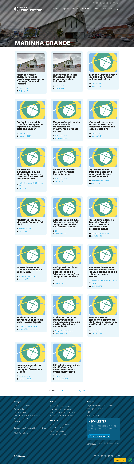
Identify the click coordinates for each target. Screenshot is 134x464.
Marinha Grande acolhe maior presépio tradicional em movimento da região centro (66, 127)
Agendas (96, 9)
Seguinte (81, 390)
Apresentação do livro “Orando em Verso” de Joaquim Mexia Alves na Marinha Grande (66, 223)
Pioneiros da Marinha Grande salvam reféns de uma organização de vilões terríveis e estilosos (103, 272)
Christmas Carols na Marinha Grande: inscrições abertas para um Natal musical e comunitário (66, 322)
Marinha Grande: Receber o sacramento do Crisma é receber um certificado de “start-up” (103, 322)
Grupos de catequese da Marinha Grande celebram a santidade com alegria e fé (102, 125)
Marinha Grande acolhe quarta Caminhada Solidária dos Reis (103, 77)
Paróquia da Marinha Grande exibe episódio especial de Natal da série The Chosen (30, 125)
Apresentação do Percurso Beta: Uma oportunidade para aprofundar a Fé (100, 173)
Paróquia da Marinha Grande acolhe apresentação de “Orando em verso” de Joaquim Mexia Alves (66, 272)
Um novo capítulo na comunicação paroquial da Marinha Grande (29, 368)
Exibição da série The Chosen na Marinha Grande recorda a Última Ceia (65, 78)
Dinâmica (76, 9)
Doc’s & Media (107, 9)
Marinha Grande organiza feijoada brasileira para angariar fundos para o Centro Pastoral (31, 79)
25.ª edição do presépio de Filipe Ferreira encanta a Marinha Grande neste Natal (66, 368)
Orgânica (66, 9)
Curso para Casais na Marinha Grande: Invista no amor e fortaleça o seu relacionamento (101, 224)
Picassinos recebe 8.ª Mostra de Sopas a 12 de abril (30, 222)
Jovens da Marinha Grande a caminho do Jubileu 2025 (29, 269)
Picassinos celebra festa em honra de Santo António (64, 172)
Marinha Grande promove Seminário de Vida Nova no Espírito (30, 320)
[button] (117, 9)
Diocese (56, 9)
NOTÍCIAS (86, 9)
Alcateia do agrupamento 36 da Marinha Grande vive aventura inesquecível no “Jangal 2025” (30, 174)
